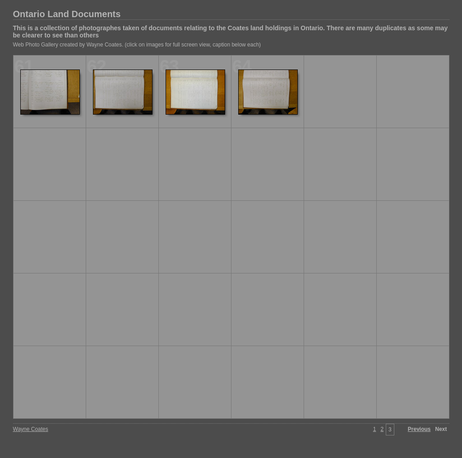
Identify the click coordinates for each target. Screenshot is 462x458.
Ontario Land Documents (67, 14)
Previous (419, 429)
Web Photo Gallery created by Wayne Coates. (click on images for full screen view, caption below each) (137, 45)
